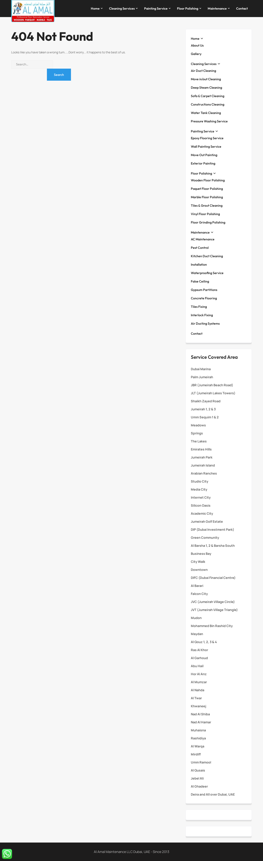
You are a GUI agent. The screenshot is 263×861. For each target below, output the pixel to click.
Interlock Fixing (202, 315)
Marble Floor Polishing (207, 197)
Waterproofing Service (207, 273)
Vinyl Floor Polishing (205, 214)
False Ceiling (200, 281)
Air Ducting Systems (205, 323)
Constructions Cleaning (207, 104)
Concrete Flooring (204, 298)
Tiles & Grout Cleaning (207, 205)
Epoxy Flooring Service (207, 138)
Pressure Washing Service (209, 121)
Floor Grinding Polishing (208, 222)
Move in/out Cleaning (206, 79)
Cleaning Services (122, 8)
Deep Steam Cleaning (206, 87)
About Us (197, 45)
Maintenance (217, 8)
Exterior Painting (203, 163)
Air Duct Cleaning (203, 71)
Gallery (196, 54)
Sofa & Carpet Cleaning (207, 96)
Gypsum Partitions (204, 290)
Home (95, 8)
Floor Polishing (187, 8)
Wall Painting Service (206, 146)
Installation (199, 264)
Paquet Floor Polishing (207, 189)
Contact (242, 8)
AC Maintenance (202, 239)
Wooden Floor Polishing (208, 180)
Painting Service (156, 8)
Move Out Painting (204, 155)
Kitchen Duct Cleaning (207, 256)
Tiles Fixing (199, 307)
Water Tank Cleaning (206, 113)
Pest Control (200, 248)
